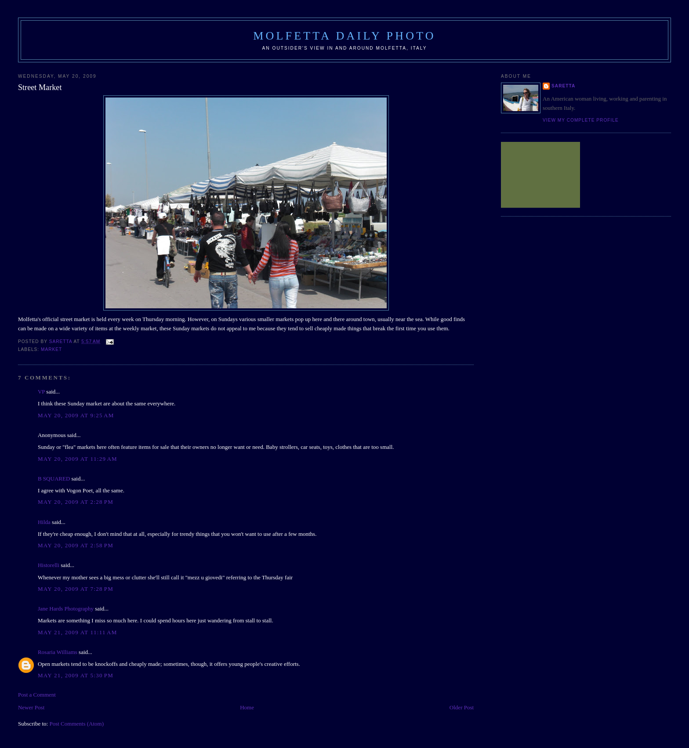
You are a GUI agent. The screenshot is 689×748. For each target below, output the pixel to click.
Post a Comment (37, 694)
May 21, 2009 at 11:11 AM (77, 632)
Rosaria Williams (57, 652)
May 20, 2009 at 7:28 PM (75, 588)
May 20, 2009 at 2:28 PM (75, 502)
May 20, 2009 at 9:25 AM (76, 415)
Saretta (563, 85)
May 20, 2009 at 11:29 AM (77, 458)
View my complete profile (581, 120)
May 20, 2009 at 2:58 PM (75, 545)
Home (247, 707)
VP (41, 391)
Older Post (462, 707)
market (51, 349)
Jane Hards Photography (66, 608)
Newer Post (31, 707)
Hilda (44, 522)
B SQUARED (54, 478)
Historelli (48, 565)
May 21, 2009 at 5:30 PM (75, 675)
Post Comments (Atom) (76, 723)
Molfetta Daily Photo (344, 35)
